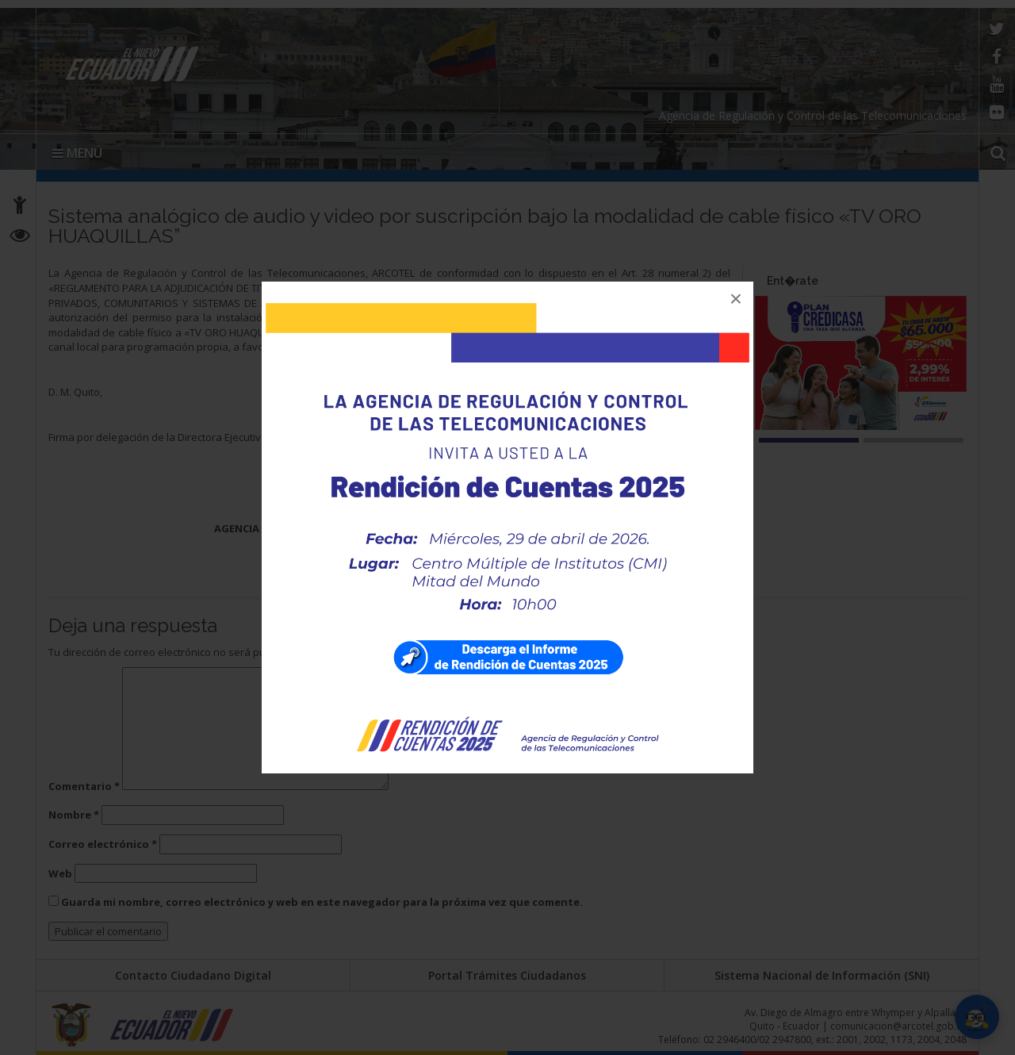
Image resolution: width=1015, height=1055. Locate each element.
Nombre (73, 815)
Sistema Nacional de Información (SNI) (821, 975)
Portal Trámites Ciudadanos (507, 975)
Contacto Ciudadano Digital (193, 975)
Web (60, 873)
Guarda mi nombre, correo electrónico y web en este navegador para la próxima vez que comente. (322, 902)
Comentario (84, 786)
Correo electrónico (102, 844)
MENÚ (77, 153)
